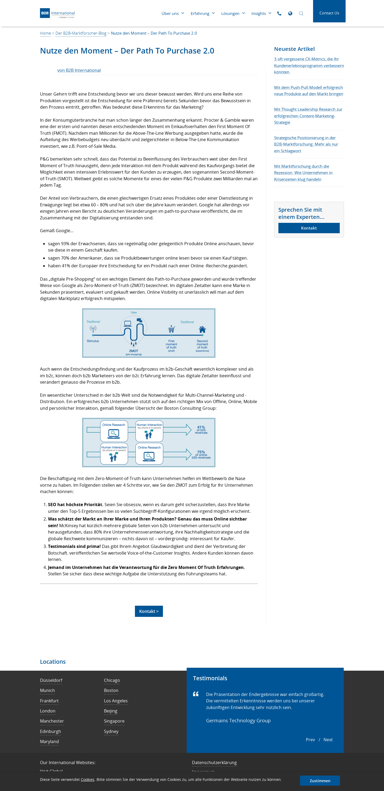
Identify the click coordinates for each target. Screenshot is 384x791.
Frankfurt (49, 701)
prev (310, 740)
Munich (47, 690)
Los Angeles (116, 701)
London (47, 711)
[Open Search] (301, 13)
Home (45, 33)
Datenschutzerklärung (214, 762)
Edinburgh (50, 731)
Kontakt (309, 228)
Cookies (87, 779)
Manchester (52, 721)
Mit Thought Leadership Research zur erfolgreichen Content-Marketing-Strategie (308, 115)
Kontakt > (149, 611)
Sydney (111, 731)
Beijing (110, 711)
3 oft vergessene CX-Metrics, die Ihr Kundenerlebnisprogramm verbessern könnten (309, 65)
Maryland (49, 741)
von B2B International (79, 70)
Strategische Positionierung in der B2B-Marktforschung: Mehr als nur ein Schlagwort (306, 144)
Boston (111, 690)
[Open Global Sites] (290, 13)
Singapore (114, 721)
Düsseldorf (51, 680)
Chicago (112, 680)
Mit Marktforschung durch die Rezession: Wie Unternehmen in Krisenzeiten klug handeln (303, 172)
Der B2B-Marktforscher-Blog (80, 33)
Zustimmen (320, 780)
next (328, 740)
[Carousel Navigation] (319, 740)
